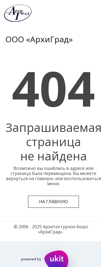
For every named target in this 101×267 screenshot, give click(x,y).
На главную (53, 202)
